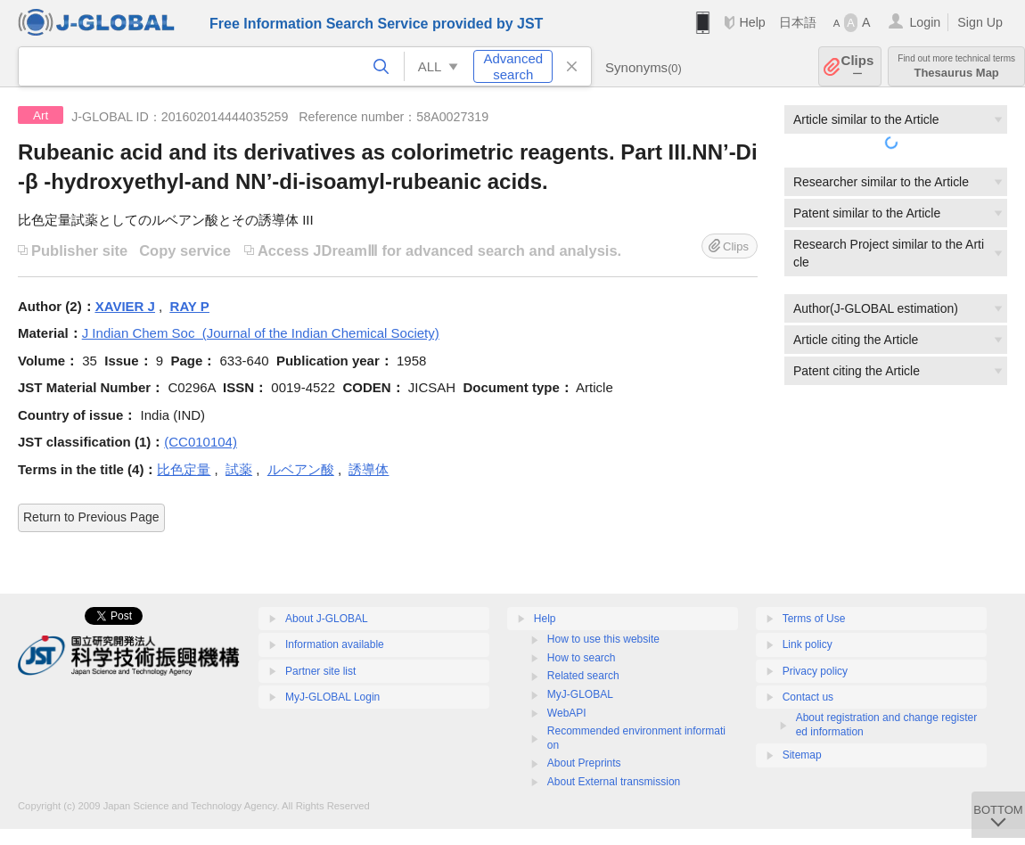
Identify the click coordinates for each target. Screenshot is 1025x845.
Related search (583, 675)
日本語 (797, 22)
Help (752, 22)
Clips (857, 66)
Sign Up (980, 22)
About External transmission (613, 781)
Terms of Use (814, 618)
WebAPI (566, 713)
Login (924, 22)
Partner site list (320, 671)
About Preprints (584, 763)
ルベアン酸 (300, 469)
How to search (581, 658)
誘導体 (368, 469)
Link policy (807, 644)
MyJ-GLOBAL (580, 694)
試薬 (239, 469)
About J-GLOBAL (326, 618)
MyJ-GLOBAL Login (332, 697)
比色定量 (183, 469)
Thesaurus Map (956, 66)
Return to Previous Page (91, 517)
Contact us (808, 697)
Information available (334, 644)
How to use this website (603, 639)
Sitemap (802, 755)
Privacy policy (815, 671)
